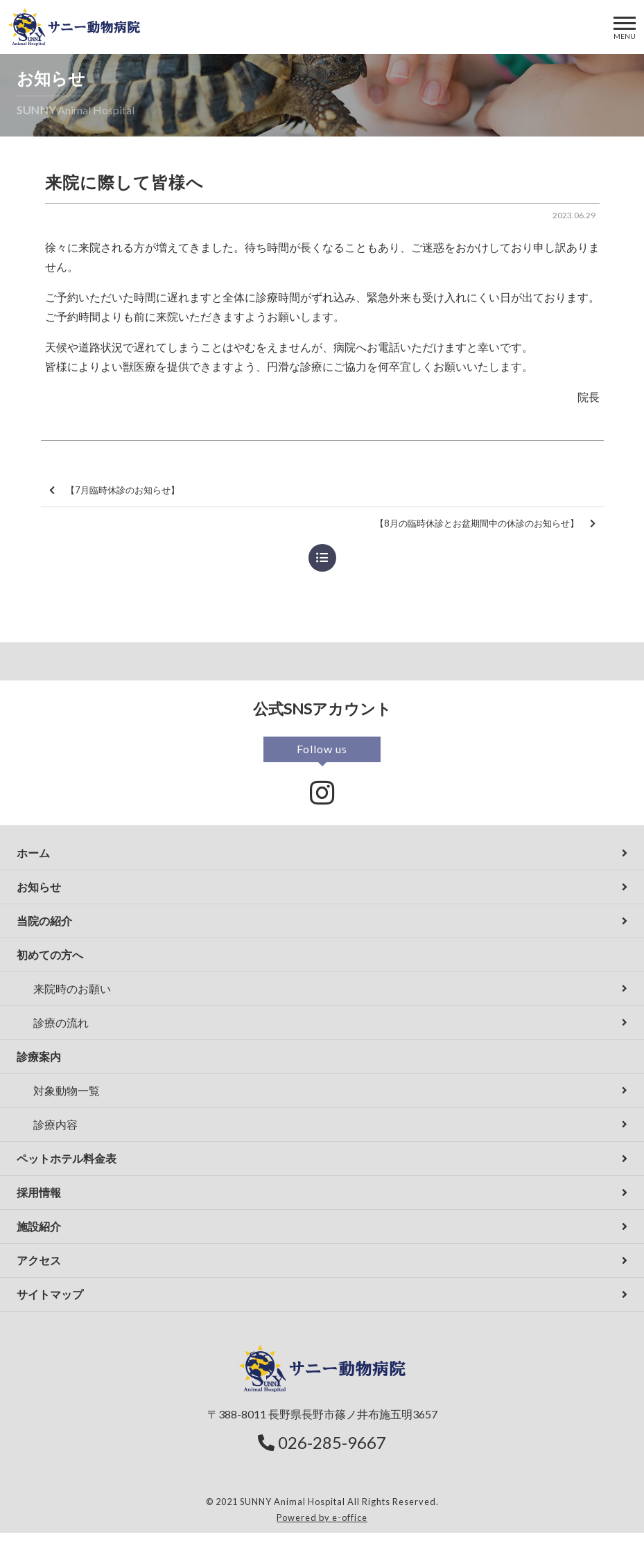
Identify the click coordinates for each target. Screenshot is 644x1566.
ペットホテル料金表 (66, 1158)
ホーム (33, 852)
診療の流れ (61, 1022)
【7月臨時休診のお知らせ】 (114, 490)
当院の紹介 (44, 920)
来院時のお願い (72, 988)
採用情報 (39, 1192)
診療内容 (55, 1124)
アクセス (39, 1260)
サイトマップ (50, 1294)
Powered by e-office (322, 1517)
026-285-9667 (322, 1442)
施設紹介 (39, 1226)
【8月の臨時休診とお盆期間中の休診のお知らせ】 (485, 523)
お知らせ (39, 886)
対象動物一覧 (66, 1090)
